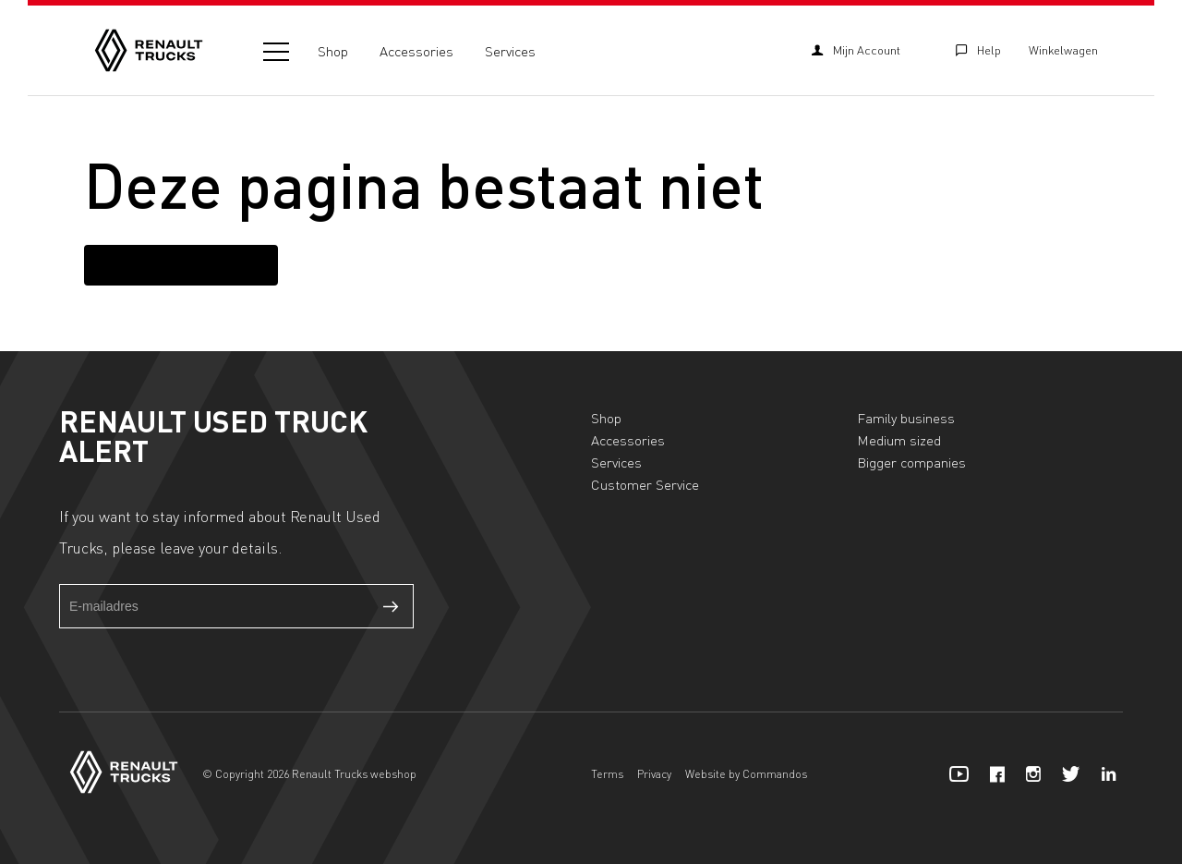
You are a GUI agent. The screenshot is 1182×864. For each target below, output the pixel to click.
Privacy (654, 774)
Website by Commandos (746, 774)
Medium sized (899, 440)
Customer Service (645, 484)
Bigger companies (911, 462)
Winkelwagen (1063, 50)
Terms (607, 774)
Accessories (416, 51)
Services (510, 51)
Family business (906, 417)
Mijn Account (856, 50)
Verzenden (391, 606)
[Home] (148, 50)
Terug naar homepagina (181, 264)
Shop (333, 51)
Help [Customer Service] (978, 50)
